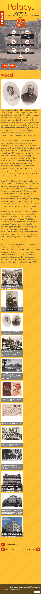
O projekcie (27, 53)
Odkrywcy (13, 53)
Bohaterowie (27, 45)
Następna (33, 549)
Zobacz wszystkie (10, 544)
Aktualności (13, 45)
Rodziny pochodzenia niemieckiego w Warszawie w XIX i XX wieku (20, 13)
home (14, 35)
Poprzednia (8, 549)
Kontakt (20, 60)
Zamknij (37, 591)
